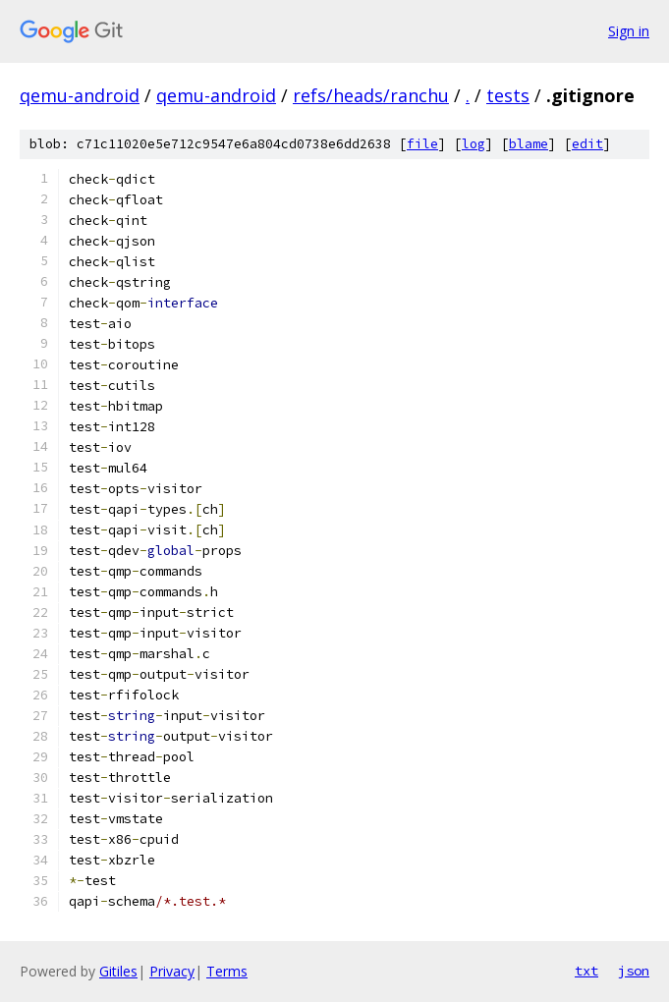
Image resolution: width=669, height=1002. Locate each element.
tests (508, 95)
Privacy (172, 971)
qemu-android (79, 95)
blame (528, 144)
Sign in (628, 31)
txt (586, 970)
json (633, 970)
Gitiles (118, 971)
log (473, 144)
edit (587, 144)
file (422, 144)
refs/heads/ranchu (371, 95)
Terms (227, 971)
